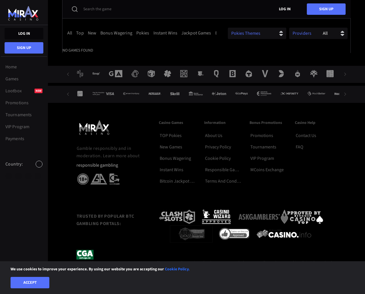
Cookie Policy (218, 158)
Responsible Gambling (223, 170)
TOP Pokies (171, 135)
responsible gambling (97, 165)
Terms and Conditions (223, 181)
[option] (8, 176)
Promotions (261, 135)
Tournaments (263, 147)
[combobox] (23, 168)
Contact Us (306, 135)
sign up (24, 48)
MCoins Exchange (267, 170)
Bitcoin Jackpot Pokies (178, 181)
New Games (171, 147)
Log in (24, 33)
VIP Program (262, 158)
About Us (213, 135)
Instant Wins (171, 170)
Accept (30, 282)
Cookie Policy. (177, 269)
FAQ (299, 147)
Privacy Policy (218, 147)
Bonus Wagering (175, 158)
